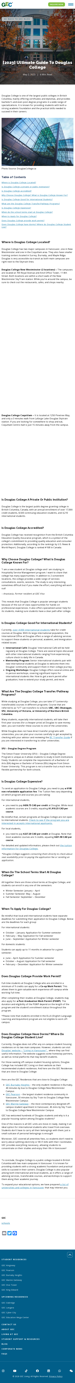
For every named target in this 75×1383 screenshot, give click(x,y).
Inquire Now (56, 4)
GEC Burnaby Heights (18, 1084)
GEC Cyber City (9, 1312)
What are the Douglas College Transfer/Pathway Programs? (31, 203)
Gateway (24, 1103)
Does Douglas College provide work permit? (23, 220)
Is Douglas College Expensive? (16, 208)
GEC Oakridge (8, 1302)
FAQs (4, 1353)
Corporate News (12, 1349)
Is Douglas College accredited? (17, 191)
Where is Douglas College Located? (19, 182)
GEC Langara (8, 1307)
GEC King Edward (10, 1290)
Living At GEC (10, 1334)
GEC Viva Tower (9, 1285)
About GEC (8, 1329)
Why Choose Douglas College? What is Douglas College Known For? (35, 195)
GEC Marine (12, 1103)
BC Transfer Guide (60, 737)
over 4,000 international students (31, 629)
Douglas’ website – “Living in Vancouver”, (25, 1050)
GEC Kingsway (8, 1265)
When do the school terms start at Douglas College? (27, 212)
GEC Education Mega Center (15, 1317)
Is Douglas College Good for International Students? (27, 199)
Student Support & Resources (21, 1339)
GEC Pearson (13, 1094)
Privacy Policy (55, 1376)
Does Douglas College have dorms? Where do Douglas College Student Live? (36, 225)
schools (6, 1223)
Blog (5, 1344)
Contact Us (9, 1324)
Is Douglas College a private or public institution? (26, 186)
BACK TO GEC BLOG (17, 19)
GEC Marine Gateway (12, 1280)
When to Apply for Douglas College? (19, 216)
